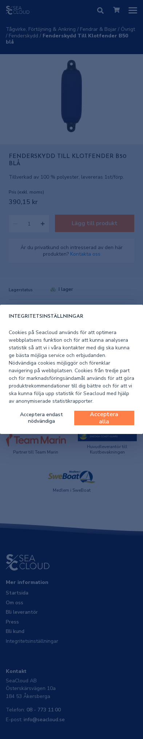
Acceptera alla (104, 418)
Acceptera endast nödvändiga (41, 418)
